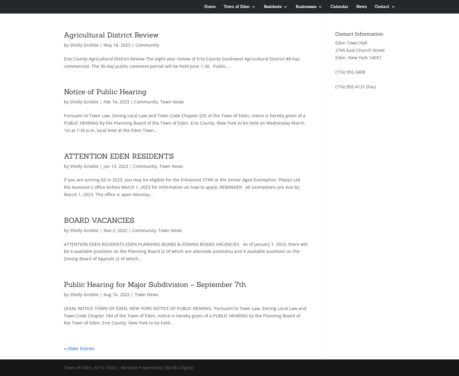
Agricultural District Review (111, 34)
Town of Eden (237, 7)
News (361, 7)
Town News (172, 102)
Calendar (339, 7)
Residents (273, 7)
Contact (382, 7)
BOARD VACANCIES (99, 220)
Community (147, 45)
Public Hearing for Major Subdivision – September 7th (155, 284)
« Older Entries (79, 348)
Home (210, 7)
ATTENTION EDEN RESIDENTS (119, 156)
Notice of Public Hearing (105, 91)
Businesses (306, 7)
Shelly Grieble (84, 45)
